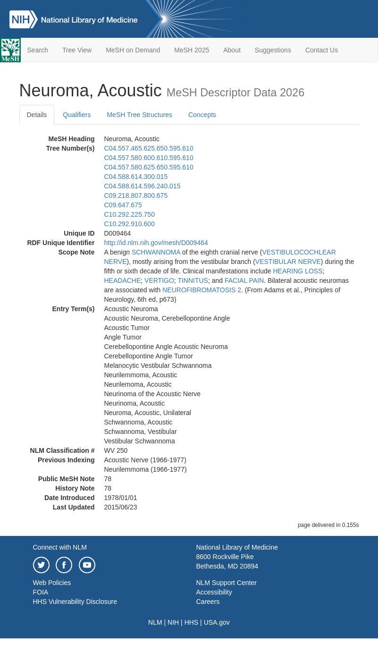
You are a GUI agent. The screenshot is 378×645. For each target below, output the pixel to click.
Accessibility (214, 592)
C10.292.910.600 (129, 224)
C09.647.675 (123, 205)
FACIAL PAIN (244, 280)
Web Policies (52, 582)
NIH (173, 622)
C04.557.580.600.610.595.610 (148, 157)
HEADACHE (122, 280)
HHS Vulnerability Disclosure (75, 601)
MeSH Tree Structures (139, 115)
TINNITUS (192, 280)
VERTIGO (159, 280)
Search (37, 50)
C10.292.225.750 (129, 214)
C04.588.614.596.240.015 (142, 186)
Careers (208, 601)
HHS (192, 622)
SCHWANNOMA (156, 252)
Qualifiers (77, 115)
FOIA (41, 592)
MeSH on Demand (133, 50)
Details (37, 115)
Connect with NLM (60, 547)
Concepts (202, 115)
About (232, 50)
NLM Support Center (226, 582)
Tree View (77, 50)
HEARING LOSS (297, 271)
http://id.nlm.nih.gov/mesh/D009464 (156, 242)
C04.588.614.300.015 (136, 176)
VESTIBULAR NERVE (288, 261)
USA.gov (217, 622)
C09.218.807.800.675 (136, 195)
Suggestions (273, 50)
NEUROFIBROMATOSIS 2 (201, 290)
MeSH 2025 (191, 50)
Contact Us (321, 50)
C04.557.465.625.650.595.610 (148, 148)
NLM (155, 622)
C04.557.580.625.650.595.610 (148, 167)
